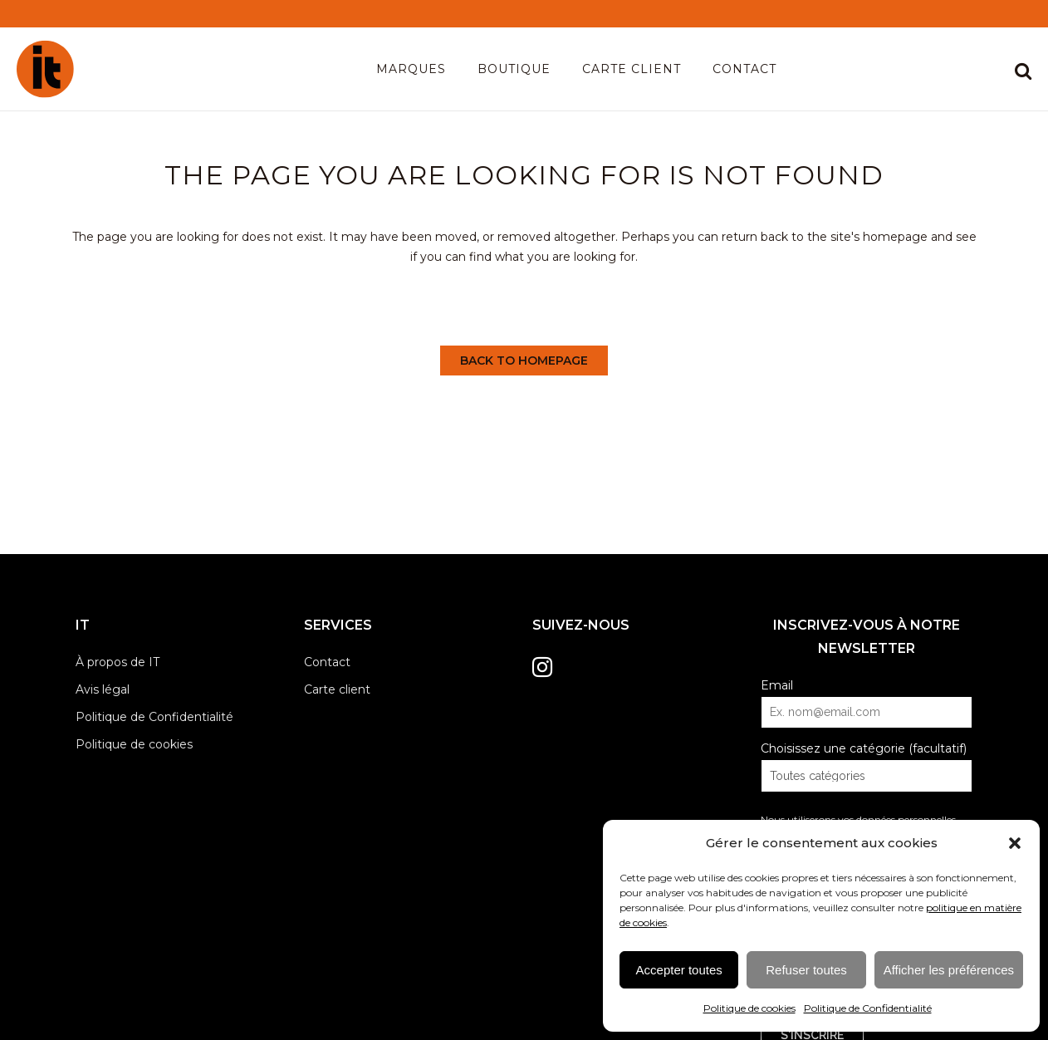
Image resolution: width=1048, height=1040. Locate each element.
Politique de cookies (749, 1008)
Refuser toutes (806, 970)
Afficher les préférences (949, 970)
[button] (1014, 843)
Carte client (337, 689)
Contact (327, 662)
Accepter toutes (679, 970)
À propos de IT (117, 662)
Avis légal (103, 689)
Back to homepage (524, 360)
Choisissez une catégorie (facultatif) (864, 748)
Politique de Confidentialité (868, 1008)
